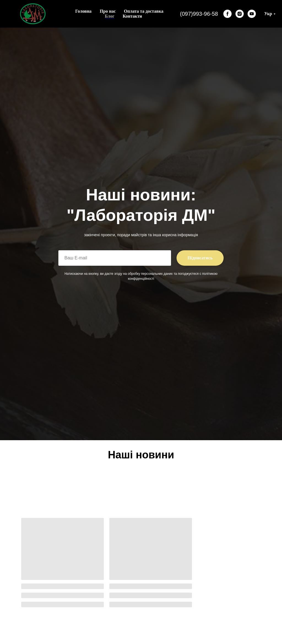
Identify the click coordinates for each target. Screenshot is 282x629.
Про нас (108, 11)
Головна (83, 11)
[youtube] (252, 14)
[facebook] (227, 14)
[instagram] (239, 14)
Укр (268, 13)
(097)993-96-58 (199, 14)
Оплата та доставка (143, 11)
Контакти (132, 16)
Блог (110, 16)
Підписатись (200, 258)
